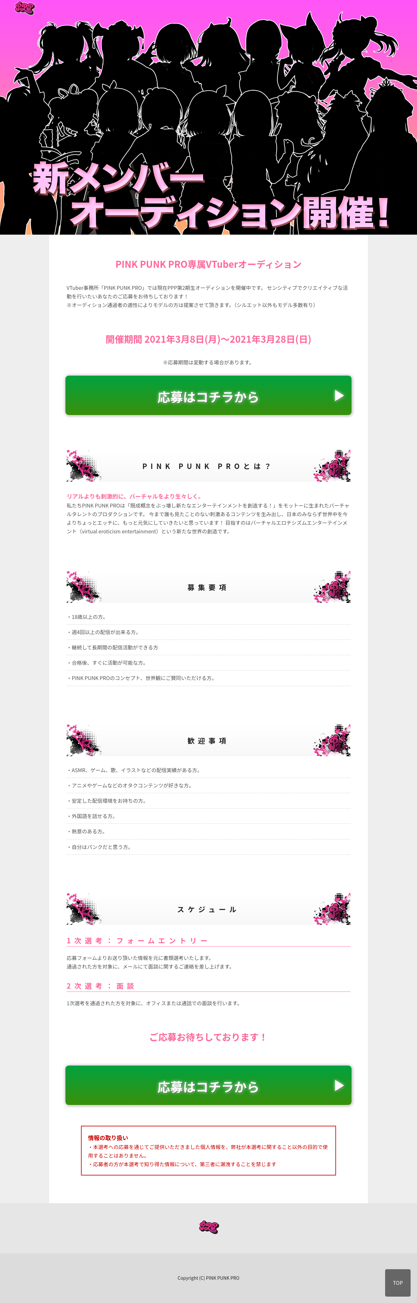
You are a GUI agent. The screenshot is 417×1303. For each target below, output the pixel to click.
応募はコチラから (208, 396)
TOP (398, 1282)
